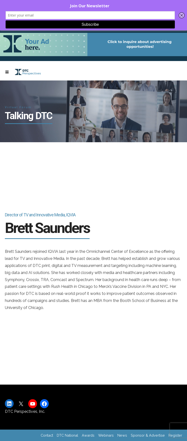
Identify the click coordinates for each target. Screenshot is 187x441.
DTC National (67, 435)
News (122, 435)
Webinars (106, 435)
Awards (88, 435)
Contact (47, 435)
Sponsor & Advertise (148, 435)
